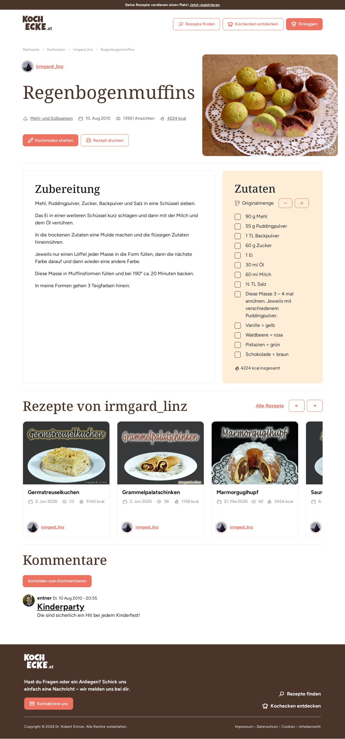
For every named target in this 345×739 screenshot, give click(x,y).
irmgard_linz (83, 49)
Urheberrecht (310, 726)
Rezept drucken (105, 140)
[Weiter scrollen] (315, 406)
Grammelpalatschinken (151, 492)
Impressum (244, 726)
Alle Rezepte (270, 406)
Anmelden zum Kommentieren (57, 581)
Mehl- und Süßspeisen (51, 118)
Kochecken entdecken (253, 24)
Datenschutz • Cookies (276, 726)
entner (44, 598)
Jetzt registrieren (205, 5)
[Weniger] (285, 203)
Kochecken (56, 49)
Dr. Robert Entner (69, 726)
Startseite (31, 49)
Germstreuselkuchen (53, 492)
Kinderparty (60, 606)
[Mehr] (302, 203)
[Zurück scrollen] (296, 406)
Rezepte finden (196, 24)
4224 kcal (176, 118)
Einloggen (304, 24)
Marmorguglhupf (237, 492)
